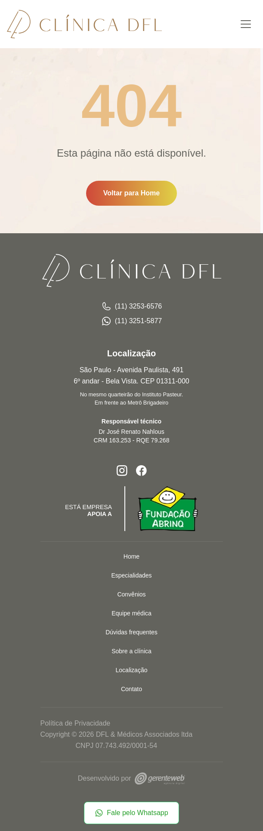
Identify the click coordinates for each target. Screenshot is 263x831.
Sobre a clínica (131, 651)
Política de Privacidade (75, 723)
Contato (131, 689)
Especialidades (131, 575)
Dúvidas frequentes (131, 632)
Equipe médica (131, 613)
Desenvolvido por (131, 778)
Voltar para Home (131, 193)
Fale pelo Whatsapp (131, 813)
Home (131, 556)
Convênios (131, 594)
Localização (132, 670)
